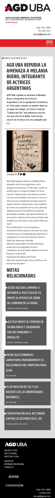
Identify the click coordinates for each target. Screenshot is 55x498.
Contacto (8, 467)
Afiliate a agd (10, 450)
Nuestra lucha (11, 456)
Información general (14, 464)
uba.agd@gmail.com (42, 34)
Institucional (10, 453)
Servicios (8, 461)
